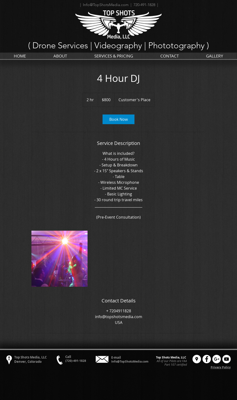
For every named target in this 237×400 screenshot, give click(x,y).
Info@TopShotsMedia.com (129, 361)
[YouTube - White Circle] (226, 359)
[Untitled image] (59, 259)
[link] (118, 119)
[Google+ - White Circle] (216, 359)
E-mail (116, 357)
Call (68, 357)
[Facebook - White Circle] (206, 359)
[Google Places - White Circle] (197, 359)
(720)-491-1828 (75, 361)
